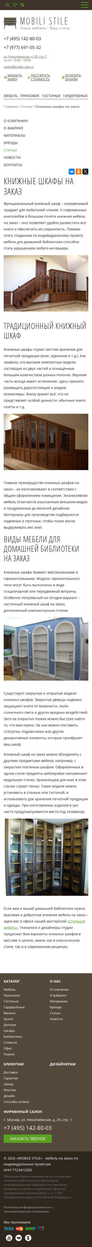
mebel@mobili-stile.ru (19, 67)
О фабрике (13, 128)
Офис (8, 1048)
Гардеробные (75, 95)
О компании (16, 120)
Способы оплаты (16, 1101)
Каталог (12, 981)
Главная (10, 106)
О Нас (55, 981)
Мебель (11, 95)
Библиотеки (13, 1036)
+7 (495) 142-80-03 (22, 38)
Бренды (11, 142)
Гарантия (11, 1078)
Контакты (13, 164)
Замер (8, 1084)
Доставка (11, 1072)
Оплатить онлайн (71, 77)
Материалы (14, 135)
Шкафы (9, 1030)
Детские (10, 1025)
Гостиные (51, 95)
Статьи (26, 106)
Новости (12, 157)
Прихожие (29, 95)
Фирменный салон (23, 1111)
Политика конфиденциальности (27, 1207)
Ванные (9, 1013)
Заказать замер (13, 77)
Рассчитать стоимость (38, 77)
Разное (9, 1054)
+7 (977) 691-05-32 (22, 47)
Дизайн (9, 1096)
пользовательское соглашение (26, 1211)
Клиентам (14, 1064)
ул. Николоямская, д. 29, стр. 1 (25, 56)
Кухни (8, 1019)
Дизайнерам (63, 1064)
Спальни (10, 1042)
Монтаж (10, 1090)
